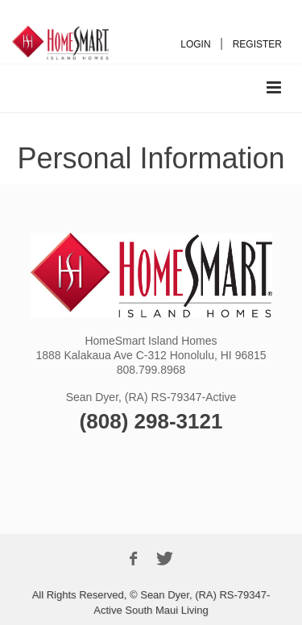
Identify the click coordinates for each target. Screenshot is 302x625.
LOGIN (195, 44)
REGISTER (257, 44)
